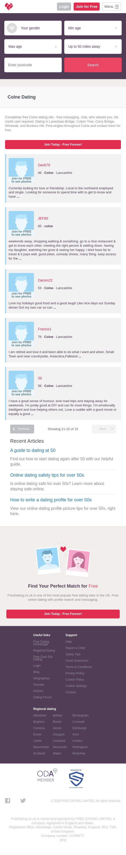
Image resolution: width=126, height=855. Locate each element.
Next (102, 429)
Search (92, 65)
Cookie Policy (75, 679)
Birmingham (81, 715)
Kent (76, 734)
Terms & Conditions (79, 667)
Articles (38, 691)
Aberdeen (40, 715)
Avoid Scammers (77, 660)
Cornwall (79, 722)
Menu (108, 7)
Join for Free (86, 7)
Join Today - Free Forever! (63, 144)
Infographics (41, 678)
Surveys (38, 684)
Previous (24, 429)
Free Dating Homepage (41, 643)
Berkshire (79, 753)
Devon (57, 728)
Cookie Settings (76, 686)
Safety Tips (73, 654)
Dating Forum (42, 697)
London (78, 741)
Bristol (57, 722)
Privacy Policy (75, 673)
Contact (71, 692)
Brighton (39, 722)
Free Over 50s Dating (43, 658)
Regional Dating (44, 650)
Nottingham (80, 747)
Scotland (39, 753)
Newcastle (60, 747)
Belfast (57, 715)
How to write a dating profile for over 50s (51, 499)
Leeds (37, 741)
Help (69, 641)
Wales (57, 753)
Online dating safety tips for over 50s (47, 475)
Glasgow (59, 734)
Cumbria (39, 728)
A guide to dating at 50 (32, 450)
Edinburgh (80, 728)
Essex (37, 734)
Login (64, 7)
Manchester (41, 747)
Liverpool (59, 741)
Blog (36, 672)
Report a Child (75, 648)
